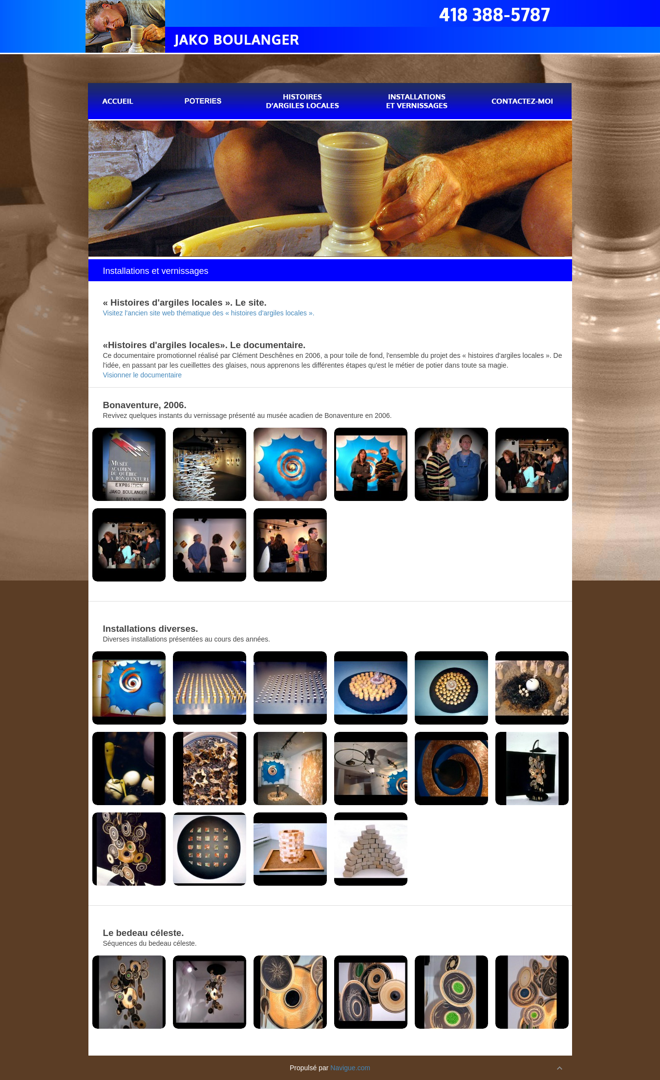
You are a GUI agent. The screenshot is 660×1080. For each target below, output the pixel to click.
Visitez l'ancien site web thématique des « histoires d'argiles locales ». (209, 313)
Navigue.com (350, 1068)
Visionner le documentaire (142, 375)
